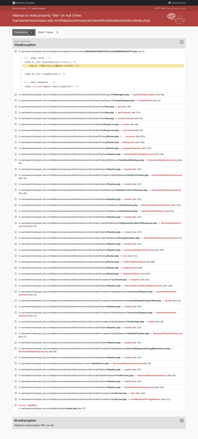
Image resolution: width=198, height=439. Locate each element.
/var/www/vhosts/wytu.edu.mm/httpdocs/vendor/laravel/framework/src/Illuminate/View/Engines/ (75, 94)
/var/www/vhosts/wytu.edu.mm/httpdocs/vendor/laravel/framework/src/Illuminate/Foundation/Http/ (74, 279)
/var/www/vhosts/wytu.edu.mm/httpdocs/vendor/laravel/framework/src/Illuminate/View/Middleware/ (84, 190)
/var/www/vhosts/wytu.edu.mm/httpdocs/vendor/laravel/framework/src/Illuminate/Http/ (70, 124)
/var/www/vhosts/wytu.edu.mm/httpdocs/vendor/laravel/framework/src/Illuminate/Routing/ (70, 136)
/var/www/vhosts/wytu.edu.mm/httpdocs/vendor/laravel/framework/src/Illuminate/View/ (68, 106)
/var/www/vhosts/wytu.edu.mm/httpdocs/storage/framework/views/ (79, 51)
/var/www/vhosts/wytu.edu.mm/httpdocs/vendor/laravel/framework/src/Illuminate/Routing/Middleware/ (83, 160)
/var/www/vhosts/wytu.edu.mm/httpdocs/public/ (49, 408)
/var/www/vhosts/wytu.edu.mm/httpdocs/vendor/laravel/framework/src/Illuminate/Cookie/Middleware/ (89, 223)
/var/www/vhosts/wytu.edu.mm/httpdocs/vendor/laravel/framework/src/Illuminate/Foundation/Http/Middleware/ (85, 175)
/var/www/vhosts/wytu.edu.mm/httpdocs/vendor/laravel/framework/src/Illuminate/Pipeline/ (71, 154)
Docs (177, 3)
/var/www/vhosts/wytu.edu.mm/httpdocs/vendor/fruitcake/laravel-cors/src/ (65, 363)
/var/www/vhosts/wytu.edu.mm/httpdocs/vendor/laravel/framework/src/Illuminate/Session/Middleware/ (79, 205)
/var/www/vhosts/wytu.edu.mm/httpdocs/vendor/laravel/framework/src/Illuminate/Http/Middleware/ (77, 375)
